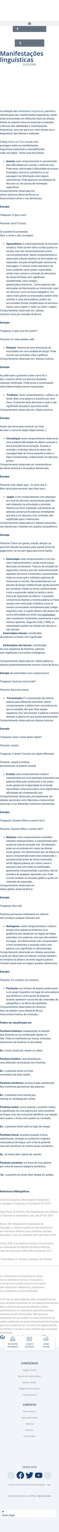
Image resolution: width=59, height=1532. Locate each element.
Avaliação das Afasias (40, 1259)
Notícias (29, 1423)
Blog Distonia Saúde (29, 1388)
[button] (29, 23)
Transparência (29, 1394)
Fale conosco (29, 1411)
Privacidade (29, 1436)
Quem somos (29, 1382)
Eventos (29, 1429)
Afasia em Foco (16, 141)
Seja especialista (29, 1417)
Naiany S (12, 1259)
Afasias (22, 1259)
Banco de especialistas (29, 1376)
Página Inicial (29, 1369)
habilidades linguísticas (30, 111)
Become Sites (44, 1495)
